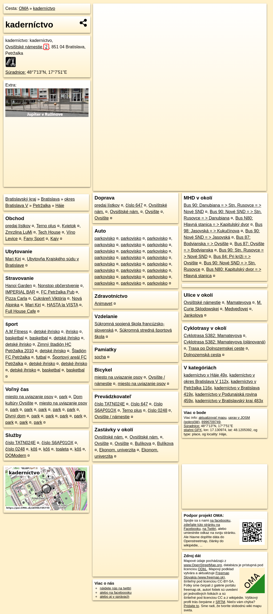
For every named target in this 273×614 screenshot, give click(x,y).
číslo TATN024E (20, 442)
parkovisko (104, 238)
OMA (24, 8)
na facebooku (220, 520)
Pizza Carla (16, 298)
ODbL (202, 569)
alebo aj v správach (114, 597)
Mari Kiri (13, 259)
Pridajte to (191, 606)
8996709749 (211, 422)
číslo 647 (134, 205)
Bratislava (50, 199)
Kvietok (69, 226)
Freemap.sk (202, 187)
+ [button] (102, 13)
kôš (34, 449)
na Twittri (209, 529)
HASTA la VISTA (62, 305)
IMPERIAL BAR (20, 292)
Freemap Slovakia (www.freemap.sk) (206, 575)
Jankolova (193, 315)
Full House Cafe (20, 311)
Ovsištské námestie (27, 47)
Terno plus (46, 226)
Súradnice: (15, 72)
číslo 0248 (15, 449)
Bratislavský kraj (20, 199)
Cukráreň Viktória (49, 298)
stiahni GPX (193, 430)
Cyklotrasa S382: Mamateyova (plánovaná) (225, 342)
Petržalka (42, 205)
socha (100, 357)
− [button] (102, 21)
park (63, 396)
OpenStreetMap (174, 187)
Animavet (103, 303)
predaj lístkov (17, 226)
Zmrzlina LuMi (18, 232)
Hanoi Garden (18, 285)
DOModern (15, 455)
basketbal (14, 338)
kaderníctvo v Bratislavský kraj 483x (229, 400)
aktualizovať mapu (212, 418)
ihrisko (72, 331)
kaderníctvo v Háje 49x (205, 375)
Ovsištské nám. (124, 211)
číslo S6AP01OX (57, 442)
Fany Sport (34, 238)
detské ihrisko (47, 331)
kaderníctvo (44, 8)
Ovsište (152, 211)
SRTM (220, 602)
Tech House (49, 232)
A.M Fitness (16, 331)
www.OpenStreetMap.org (203, 565)
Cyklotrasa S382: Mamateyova (213, 335)
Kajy (54, 238)
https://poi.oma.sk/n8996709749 (242, 187)
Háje (59, 205)
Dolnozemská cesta (202, 355)
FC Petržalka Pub (57, 292)
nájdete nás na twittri (115, 588)
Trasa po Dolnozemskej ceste (216, 348)
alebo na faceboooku (115, 592)
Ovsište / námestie (112, 416)
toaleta (62, 449)
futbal (41, 357)
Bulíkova (143, 443)
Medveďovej (236, 309)
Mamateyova (239, 302)
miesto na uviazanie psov (29, 396)
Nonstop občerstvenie (58, 285)
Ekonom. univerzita (117, 450)
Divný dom (15, 416)
